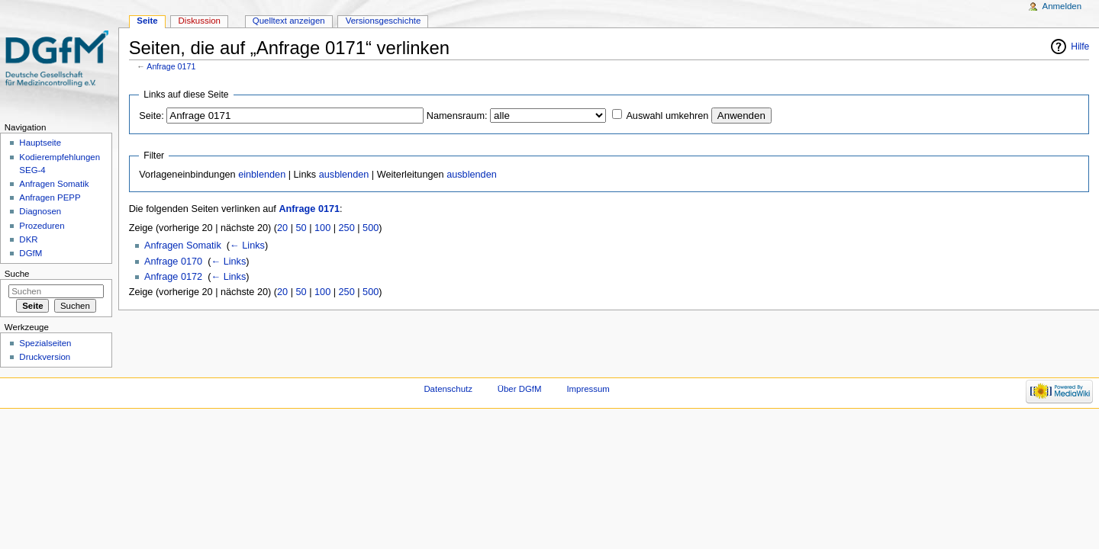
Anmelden (1062, 6)
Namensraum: (457, 116)
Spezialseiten (45, 343)
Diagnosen (40, 211)
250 (347, 228)
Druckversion (44, 356)
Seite (147, 20)
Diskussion (200, 20)
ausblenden (344, 174)
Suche (17, 273)
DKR (28, 239)
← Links (247, 245)
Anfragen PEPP (49, 197)
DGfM (30, 253)
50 (301, 228)
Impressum (588, 388)
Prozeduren (41, 225)
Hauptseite (40, 142)
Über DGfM (520, 388)
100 (322, 228)
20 (282, 228)
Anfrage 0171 (171, 66)
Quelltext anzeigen (289, 20)
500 (371, 228)
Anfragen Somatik (182, 245)
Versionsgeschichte (383, 20)
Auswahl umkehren (667, 116)
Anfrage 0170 (173, 261)
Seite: (151, 116)
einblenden (261, 174)
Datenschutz (448, 388)
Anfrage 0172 (173, 276)
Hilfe (1080, 46)
